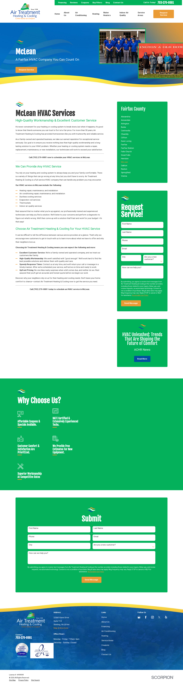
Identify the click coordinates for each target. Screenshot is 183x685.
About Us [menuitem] (66, 14)
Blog (108, 3)
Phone (125, 240)
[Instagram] (152, 617)
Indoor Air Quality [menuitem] (124, 14)
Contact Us (118, 3)
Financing (62, 3)
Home (104, 617)
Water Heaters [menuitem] (107, 14)
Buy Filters (97, 3)
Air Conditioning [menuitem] (81, 14)
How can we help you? (131, 267)
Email (124, 249)
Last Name (126, 232)
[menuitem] (142, 116)
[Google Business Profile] (139, 617)
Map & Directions (61, 628)
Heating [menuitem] (95, 14)
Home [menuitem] (57, 14)
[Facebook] (145, 617)
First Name (127, 224)
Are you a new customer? (150, 258)
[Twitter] (159, 617)
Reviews (74, 3)
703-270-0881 (166, 2)
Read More (142, 359)
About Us (105, 622)
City (123, 257)
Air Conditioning (108, 631)
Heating (104, 636)
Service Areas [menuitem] (141, 14)
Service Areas (107, 640)
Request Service (163, 14)
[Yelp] (166, 617)
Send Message (131, 303)
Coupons (85, 3)
